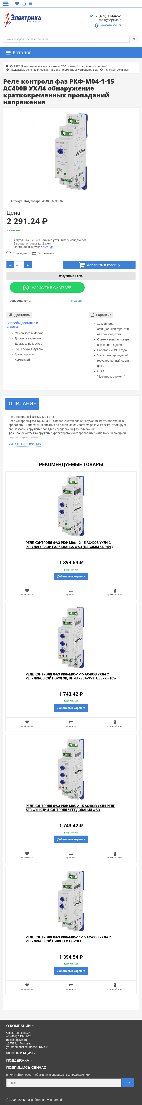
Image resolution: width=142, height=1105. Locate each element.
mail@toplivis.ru (110, 20)
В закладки (16, 253)
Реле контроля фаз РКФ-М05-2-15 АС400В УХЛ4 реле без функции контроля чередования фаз (70, 808)
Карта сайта (11, 1093)
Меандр (48, 247)
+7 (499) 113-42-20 (105, 16)
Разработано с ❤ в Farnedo (45, 1099)
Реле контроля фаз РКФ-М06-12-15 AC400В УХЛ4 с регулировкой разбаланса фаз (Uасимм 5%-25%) (69, 545)
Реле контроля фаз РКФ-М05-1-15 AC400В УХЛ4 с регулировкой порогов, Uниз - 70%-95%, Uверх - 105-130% (71, 678)
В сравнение (43, 253)
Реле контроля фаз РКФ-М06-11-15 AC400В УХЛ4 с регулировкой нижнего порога (68, 939)
